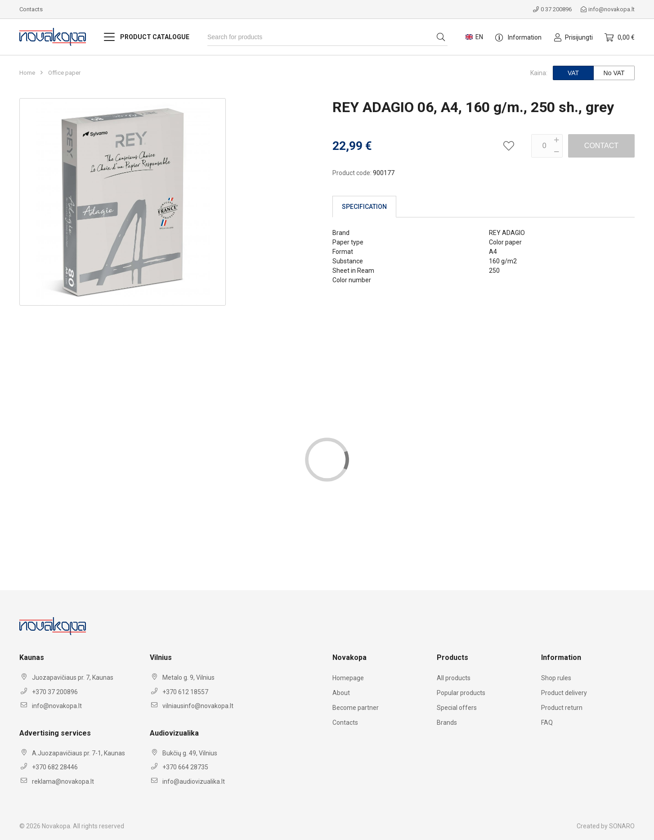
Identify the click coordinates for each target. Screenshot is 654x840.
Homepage (348, 678)
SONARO (622, 826)
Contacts (31, 9)
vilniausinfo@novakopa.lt (197, 705)
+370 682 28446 (55, 767)
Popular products (461, 692)
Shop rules (556, 678)
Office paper (64, 73)
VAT (573, 73)
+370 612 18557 (185, 691)
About (341, 692)
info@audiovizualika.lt (193, 781)
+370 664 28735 (185, 767)
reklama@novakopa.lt (63, 781)
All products (453, 678)
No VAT (614, 73)
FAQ (547, 722)
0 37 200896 (552, 9)
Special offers (457, 707)
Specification (364, 206)
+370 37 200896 (55, 691)
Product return (561, 707)
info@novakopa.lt (608, 9)
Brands (447, 722)
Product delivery (564, 692)
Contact (601, 145)
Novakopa (56, 826)
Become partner (355, 707)
